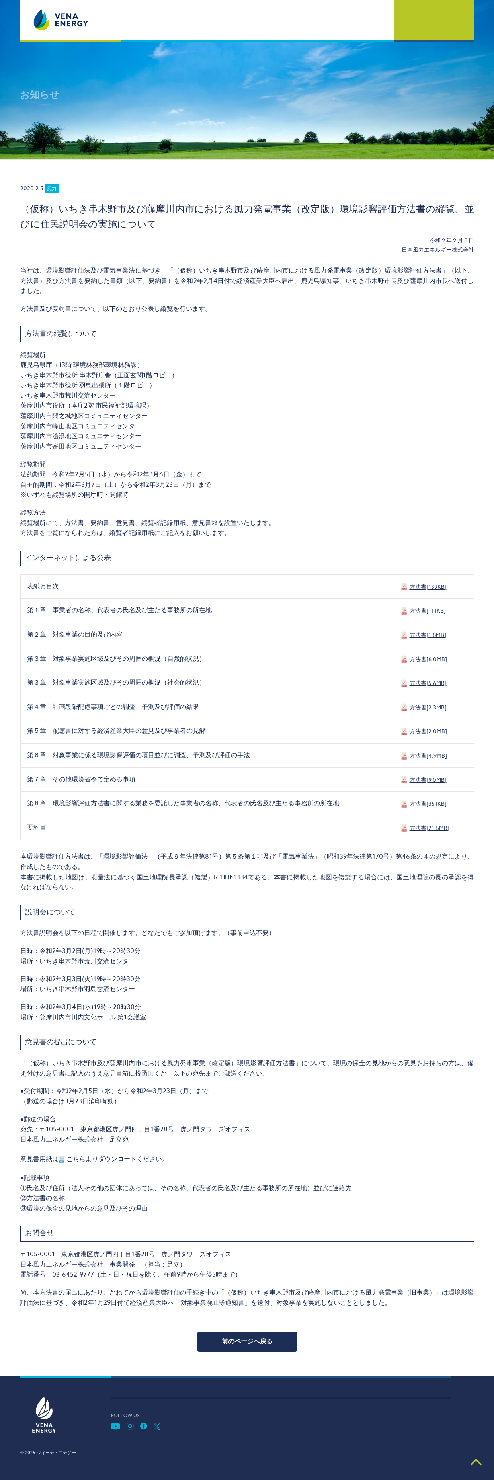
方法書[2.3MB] (428, 707)
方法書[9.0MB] (428, 779)
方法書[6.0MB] (428, 659)
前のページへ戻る (247, 1341)
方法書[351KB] (428, 803)
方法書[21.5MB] (429, 828)
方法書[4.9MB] (428, 755)
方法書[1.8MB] (428, 634)
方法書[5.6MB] (428, 683)
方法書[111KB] (428, 610)
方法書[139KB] (428, 586)
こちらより (82, 1159)
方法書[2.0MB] (428, 731)
